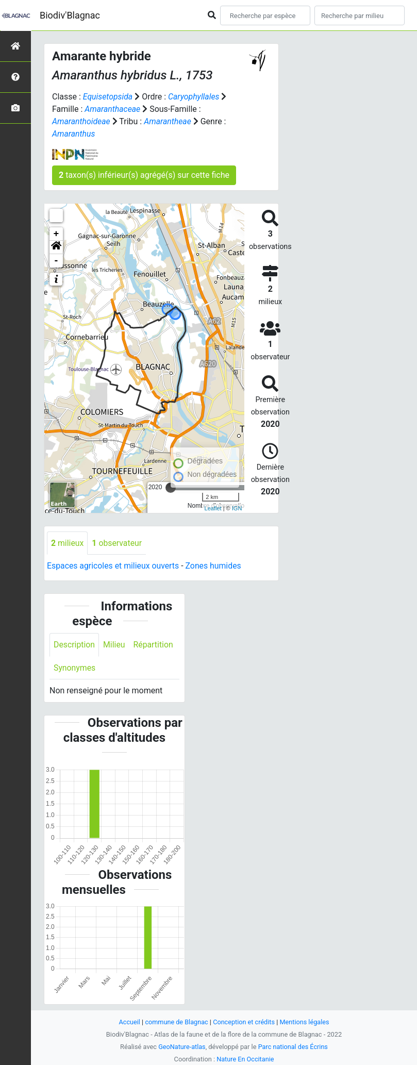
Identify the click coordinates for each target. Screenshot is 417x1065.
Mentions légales (305, 1022)
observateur (117, 543)
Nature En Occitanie (245, 1059)
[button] (56, 247)
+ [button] (56, 234)
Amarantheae (169, 121)
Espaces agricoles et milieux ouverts (113, 566)
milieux (67, 543)
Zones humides (215, 566)
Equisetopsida (108, 97)
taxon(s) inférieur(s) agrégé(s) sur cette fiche (144, 175)
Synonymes (75, 668)
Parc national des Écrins (293, 1047)
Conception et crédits (244, 1022)
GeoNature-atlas (182, 1047)
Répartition (154, 645)
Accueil (128, 1022)
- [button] (56, 261)
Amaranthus (73, 134)
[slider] (170, 487)
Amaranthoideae (81, 121)
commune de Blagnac (176, 1022)
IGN (237, 508)
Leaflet (213, 508)
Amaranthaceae (113, 109)
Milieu (115, 645)
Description (74, 645)
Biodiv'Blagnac (70, 15)
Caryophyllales (195, 97)
